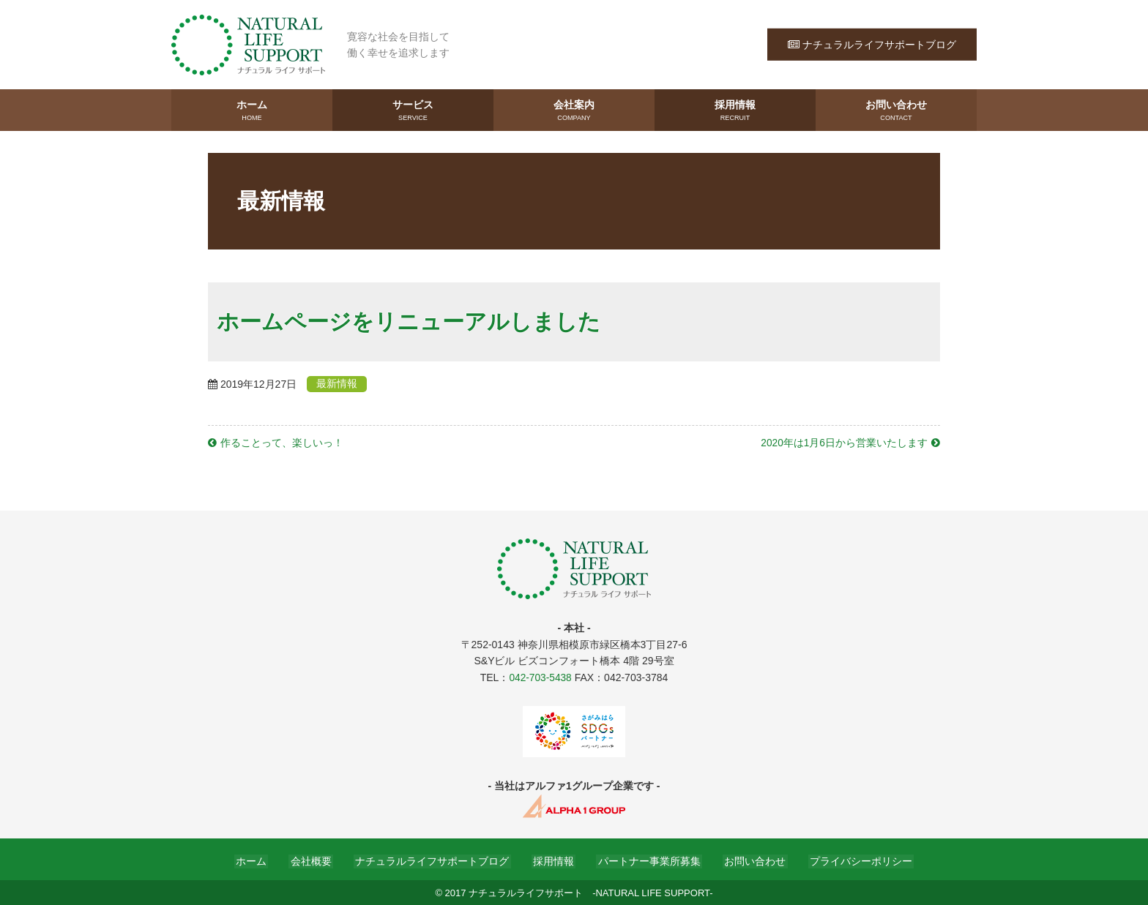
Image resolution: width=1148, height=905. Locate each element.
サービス (413, 110)
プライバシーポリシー (851, 859)
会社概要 (317, 859)
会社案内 (574, 110)
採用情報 (735, 110)
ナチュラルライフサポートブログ (872, 44)
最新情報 (340, 383)
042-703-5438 (540, 676)
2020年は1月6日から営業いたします (844, 442)
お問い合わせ (896, 110)
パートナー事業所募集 (645, 859)
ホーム (252, 110)
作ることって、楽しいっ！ (281, 442)
